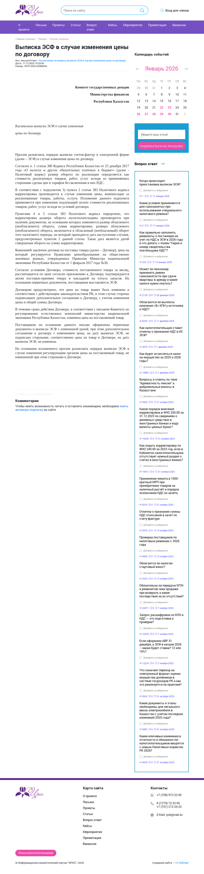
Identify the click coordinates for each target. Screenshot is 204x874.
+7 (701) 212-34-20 (169, 807)
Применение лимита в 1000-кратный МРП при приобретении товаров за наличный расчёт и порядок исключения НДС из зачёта (159, 485)
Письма (40, 25)
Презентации (157, 25)
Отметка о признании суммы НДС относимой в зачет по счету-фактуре (159, 514)
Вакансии (179, 25)
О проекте (23, 27)
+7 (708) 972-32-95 (169, 795)
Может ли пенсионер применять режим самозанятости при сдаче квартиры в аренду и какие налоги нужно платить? (158, 276)
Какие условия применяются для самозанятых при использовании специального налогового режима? (160, 208)
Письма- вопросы (59, 38)
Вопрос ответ (149, 163)
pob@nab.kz (174, 815)
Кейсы (112, 25)
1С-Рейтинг (182, 862)
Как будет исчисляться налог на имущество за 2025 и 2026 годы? (160, 357)
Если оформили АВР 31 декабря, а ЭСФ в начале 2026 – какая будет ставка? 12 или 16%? (160, 646)
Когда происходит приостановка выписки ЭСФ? (160, 182)
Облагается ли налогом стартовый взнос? (156, 565)
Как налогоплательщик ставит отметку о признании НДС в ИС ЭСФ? (161, 331)
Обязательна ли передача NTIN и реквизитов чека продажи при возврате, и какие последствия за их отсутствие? (161, 590)
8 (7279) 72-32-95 (168, 803)
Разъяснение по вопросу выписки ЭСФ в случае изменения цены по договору (82, 60)
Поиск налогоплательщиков (35, 853)
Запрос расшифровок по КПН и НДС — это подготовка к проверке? (161, 618)
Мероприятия (132, 25)
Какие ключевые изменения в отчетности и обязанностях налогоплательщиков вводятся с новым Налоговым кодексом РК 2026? (161, 743)
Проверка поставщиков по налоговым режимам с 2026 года (159, 540)
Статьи (76, 25)
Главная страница (26, 38)
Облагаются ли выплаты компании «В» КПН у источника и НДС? (161, 305)
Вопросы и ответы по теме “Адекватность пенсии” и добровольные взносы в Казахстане (158, 384)
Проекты (58, 25)
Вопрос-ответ (92, 27)
